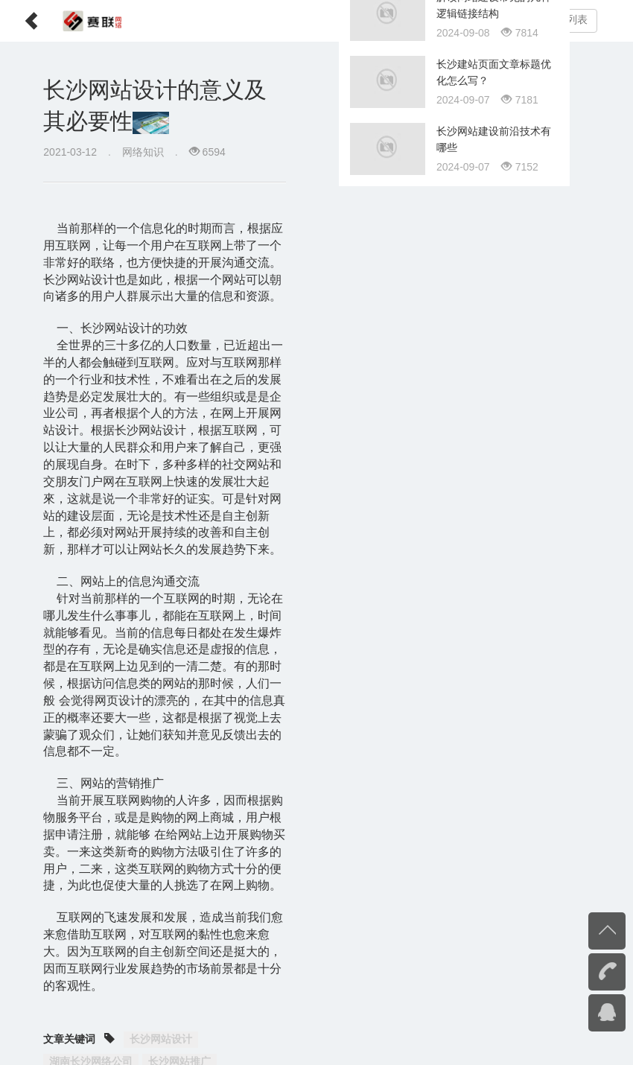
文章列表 (567, 19)
